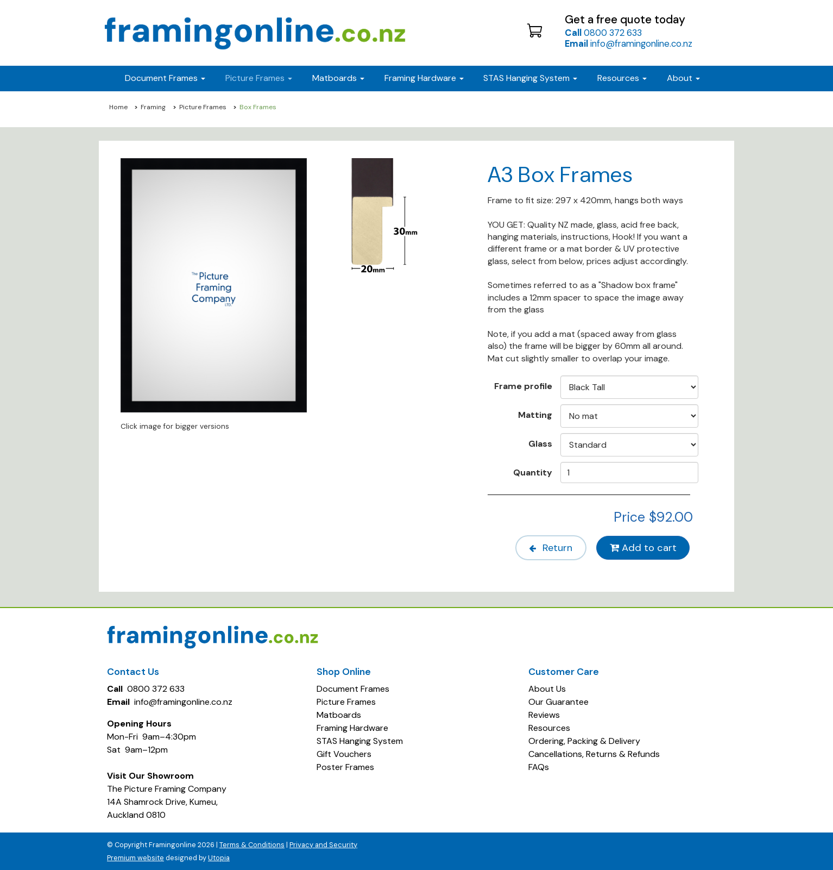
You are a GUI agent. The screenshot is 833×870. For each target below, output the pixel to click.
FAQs (538, 766)
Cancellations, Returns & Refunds (594, 753)
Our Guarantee (558, 701)
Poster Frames (345, 766)
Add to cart (643, 547)
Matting (535, 414)
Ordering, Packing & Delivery (584, 740)
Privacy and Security (323, 844)
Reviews (544, 714)
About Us (547, 688)
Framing (153, 107)
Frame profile (523, 385)
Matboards (339, 714)
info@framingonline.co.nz (628, 43)
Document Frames (353, 688)
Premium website (135, 857)
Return (550, 547)
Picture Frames (202, 107)
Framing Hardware (352, 727)
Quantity (532, 472)
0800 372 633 (603, 33)
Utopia (219, 857)
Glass (540, 443)
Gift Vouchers (344, 753)
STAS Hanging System (360, 740)
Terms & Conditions (252, 844)
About (683, 78)
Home (118, 107)
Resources (622, 78)
